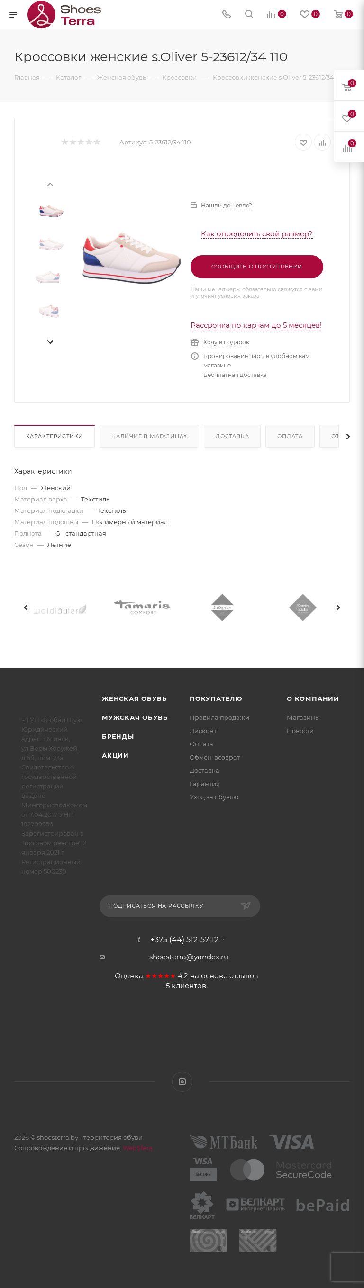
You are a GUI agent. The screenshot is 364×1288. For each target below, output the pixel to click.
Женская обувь (134, 698)
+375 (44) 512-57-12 (184, 940)
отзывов (243, 976)
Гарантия (205, 783)
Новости (300, 730)
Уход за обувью (214, 797)
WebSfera (137, 1148)
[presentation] (49, 183)
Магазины (303, 717)
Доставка (232, 436)
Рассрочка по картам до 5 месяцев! (256, 325)
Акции (115, 755)
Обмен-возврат (215, 757)
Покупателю (216, 698)
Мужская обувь (134, 717)
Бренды (118, 736)
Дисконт (203, 730)
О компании (313, 698)
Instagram (182, 1082)
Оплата (290, 436)
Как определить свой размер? (257, 233)
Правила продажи (219, 717)
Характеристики (54, 436)
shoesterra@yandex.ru (188, 956)
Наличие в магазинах (149, 436)
